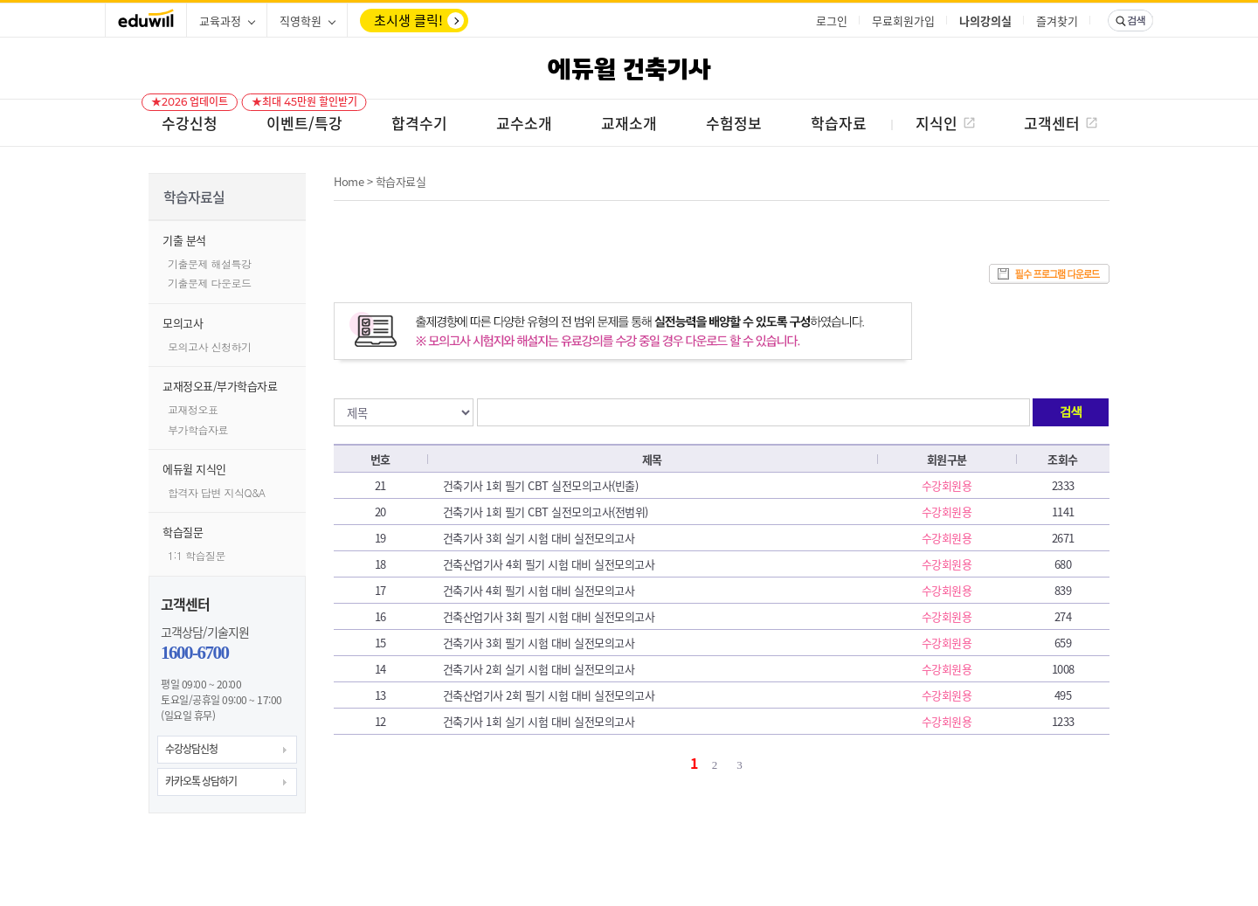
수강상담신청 (191, 749)
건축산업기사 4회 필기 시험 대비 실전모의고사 (549, 564)
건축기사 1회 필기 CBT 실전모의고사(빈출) (541, 485)
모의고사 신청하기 (210, 346)
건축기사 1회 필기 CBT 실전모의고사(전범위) (545, 511)
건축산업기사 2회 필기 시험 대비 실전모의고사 (549, 695)
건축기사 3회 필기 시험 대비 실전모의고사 (539, 642)
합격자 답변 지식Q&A (217, 492)
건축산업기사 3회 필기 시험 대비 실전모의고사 (549, 616)
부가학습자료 (198, 429)
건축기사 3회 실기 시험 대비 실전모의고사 (539, 537)
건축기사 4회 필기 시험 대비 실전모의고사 (539, 590)
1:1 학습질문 (196, 555)
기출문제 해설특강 (210, 263)
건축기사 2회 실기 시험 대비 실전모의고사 (539, 668)
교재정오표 (193, 409)
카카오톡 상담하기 (201, 781)
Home (348, 181)
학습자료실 (401, 181)
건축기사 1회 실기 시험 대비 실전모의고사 (539, 721)
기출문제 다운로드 (210, 282)
